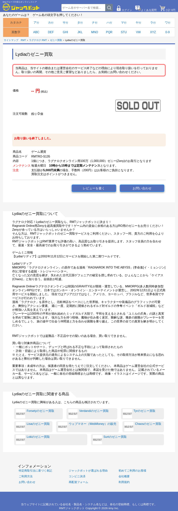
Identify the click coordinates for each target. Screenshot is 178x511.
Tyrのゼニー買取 (139, 413)
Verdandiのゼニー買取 (88, 413)
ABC (36, 32)
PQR (109, 32)
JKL (80, 32)
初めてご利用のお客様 (132, 470)
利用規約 (124, 482)
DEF (51, 32)
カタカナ (16, 22)
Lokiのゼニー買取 (33, 439)
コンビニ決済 (77, 476)
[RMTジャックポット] (21, 7)
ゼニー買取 (56, 40)
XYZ (153, 32)
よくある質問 (149, 10)
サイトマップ (11, 40)
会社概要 (124, 476)
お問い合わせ (142, 188)
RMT (23, 40)
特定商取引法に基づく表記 (35, 470)
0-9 (167, 32)
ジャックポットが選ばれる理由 (88, 470)
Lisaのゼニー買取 (33, 426)
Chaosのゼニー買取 (142, 426)
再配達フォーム (78, 482)
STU (124, 32)
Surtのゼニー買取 (110, 439)
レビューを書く (94, 188)
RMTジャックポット (72, 508)
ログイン (127, 10)
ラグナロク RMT (38, 40)
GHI (65, 32)
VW (138, 32)
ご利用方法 (26, 476)
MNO (94, 32)
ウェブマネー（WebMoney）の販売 (87, 426)
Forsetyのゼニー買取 (35, 413)
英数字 (15, 32)
